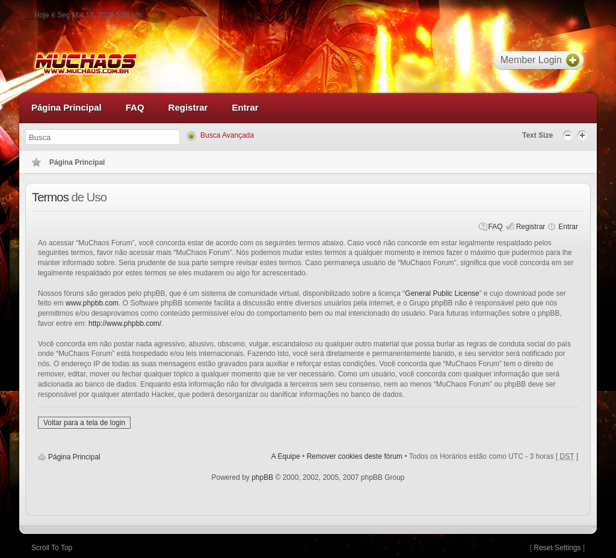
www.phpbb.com (92, 303)
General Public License (442, 293)
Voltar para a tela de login (84, 423)
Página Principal (74, 457)
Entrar (568, 226)
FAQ (495, 226)
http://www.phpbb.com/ (124, 323)
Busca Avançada (227, 135)
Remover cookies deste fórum (354, 456)
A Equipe (285, 456)
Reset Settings (557, 548)
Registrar (531, 226)
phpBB (262, 477)
